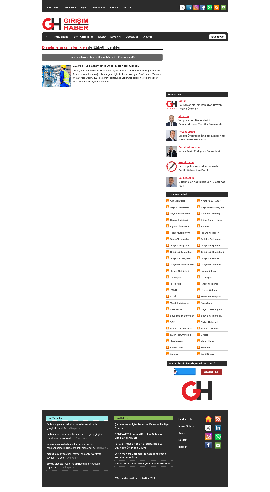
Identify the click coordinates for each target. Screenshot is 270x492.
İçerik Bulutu (98, 7)
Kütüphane (61, 36)
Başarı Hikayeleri (109, 36)
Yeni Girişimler (83, 36)
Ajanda (148, 36)
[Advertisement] (196, 67)
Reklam (114, 7)
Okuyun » (74, 428)
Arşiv (83, 7)
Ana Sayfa (52, 7)
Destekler (132, 36)
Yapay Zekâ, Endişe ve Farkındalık (199, 151)
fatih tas (51, 424)
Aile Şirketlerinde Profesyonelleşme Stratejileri (143, 463)
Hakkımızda (69, 7)
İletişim (127, 7)
